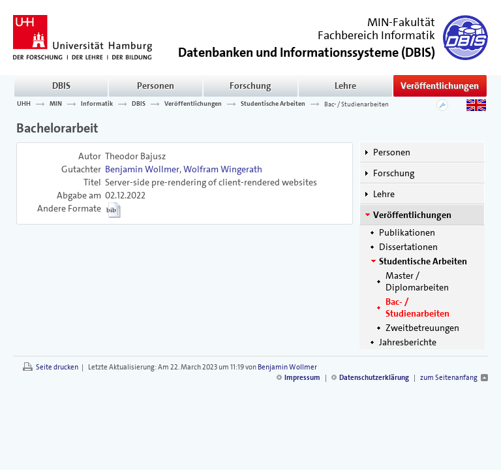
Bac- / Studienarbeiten (356, 104)
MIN (56, 104)
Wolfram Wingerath (222, 169)
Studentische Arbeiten (273, 104)
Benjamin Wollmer (142, 169)
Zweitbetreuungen (422, 328)
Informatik (97, 104)
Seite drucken (57, 367)
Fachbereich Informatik (376, 35)
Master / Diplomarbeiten (417, 281)
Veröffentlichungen (440, 85)
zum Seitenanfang (449, 378)
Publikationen (407, 232)
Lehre (345, 85)
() (306, 51)
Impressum (302, 378)
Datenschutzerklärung (374, 378)
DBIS (61, 85)
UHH (24, 104)
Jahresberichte (407, 342)
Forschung (250, 85)
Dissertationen (408, 247)
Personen (155, 85)
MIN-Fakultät (401, 22)
